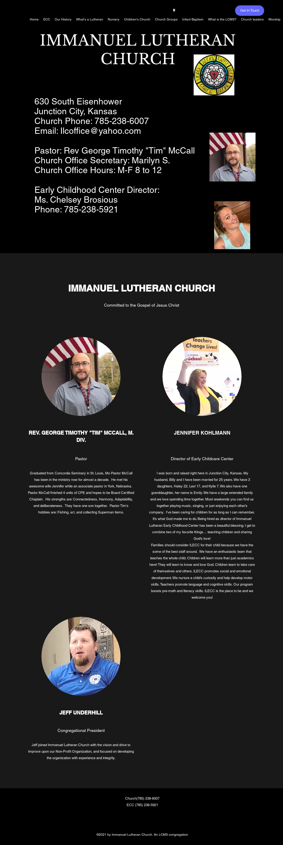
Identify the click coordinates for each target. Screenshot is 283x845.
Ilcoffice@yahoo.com (100, 131)
